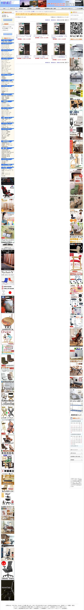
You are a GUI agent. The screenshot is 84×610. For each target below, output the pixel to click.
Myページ (12, 8)
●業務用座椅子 (5, 146)
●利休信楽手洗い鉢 (6, 151)
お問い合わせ (73, 453)
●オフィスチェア (5, 53)
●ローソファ (4, 61)
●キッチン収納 (5, 109)
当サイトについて (74, 449)
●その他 (3, 163)
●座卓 (3, 116)
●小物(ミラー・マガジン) (7, 169)
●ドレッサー (4, 139)
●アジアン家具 (5, 133)
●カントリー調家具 (6, 131)
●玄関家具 (4, 102)
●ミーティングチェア (6, 55)
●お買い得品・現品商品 (7, 41)
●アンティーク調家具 (6, 73)
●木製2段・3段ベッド (6, 127)
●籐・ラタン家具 (5, 135)
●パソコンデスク (5, 44)
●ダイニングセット (6, 114)
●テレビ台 (4, 120)
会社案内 (29, 8)
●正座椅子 (4, 78)
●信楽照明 (4, 157)
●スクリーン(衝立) (6, 105)
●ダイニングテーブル (6, 112)
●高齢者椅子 (4, 99)
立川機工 (33, 11)
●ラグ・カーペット (6, 174)
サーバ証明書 (79, 479)
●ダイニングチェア (6, 113)
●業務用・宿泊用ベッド (7, 144)
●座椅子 (3, 76)
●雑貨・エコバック (6, 173)
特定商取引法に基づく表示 (25, 608)
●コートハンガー (5, 104)
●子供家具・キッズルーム (7, 124)
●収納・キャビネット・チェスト (7, 171)
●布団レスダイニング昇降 (7, 81)
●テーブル (4, 64)
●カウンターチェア (6, 66)
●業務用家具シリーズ (6, 142)
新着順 (58, 62)
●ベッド (3, 87)
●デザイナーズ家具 (6, 134)
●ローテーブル (5, 70)
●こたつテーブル (5, 83)
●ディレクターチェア (6, 69)
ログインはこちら (75, 15)
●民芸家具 (4, 137)
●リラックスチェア (6, 62)
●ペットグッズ (5, 71)
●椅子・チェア (5, 67)
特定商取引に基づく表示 (50, 8)
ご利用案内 (37, 8)
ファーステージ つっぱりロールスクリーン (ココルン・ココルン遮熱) (23, 36)
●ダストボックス (5, 111)
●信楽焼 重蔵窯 (5, 149)
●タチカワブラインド (6, 106)
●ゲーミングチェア (6, 48)
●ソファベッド (5, 88)
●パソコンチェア (5, 46)
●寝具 (3, 92)
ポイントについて (74, 18)
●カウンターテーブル (6, 65)
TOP (4, 8)
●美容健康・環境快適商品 (7, 95)
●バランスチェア (5, 47)
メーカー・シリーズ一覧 (24, 11)
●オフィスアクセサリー (7, 57)
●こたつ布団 (4, 84)
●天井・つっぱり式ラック (7, 121)
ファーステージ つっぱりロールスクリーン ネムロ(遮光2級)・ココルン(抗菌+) (59, 36)
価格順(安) (47, 62)
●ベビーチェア (5, 126)
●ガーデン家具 (5, 160)
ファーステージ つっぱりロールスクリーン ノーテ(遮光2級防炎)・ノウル (59, 57)
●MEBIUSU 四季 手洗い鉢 (8, 152)
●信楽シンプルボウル (6, 153)
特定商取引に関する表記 (75, 456)
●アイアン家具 (5, 130)
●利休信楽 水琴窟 (6, 154)
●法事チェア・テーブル (7, 145)
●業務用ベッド (5, 91)
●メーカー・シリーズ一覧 (7, 166)
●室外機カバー (5, 161)
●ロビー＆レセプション (7, 54)
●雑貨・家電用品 (5, 97)
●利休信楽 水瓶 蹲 (6, 156)
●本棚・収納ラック (6, 119)
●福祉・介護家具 (5, 98)
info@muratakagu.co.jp (54, 605)
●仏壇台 (3, 138)
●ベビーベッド (5, 90)
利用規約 (21, 8)
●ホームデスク (5, 51)
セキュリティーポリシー (67, 8)
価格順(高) (53, 62)
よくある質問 (80, 8)
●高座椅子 (4, 77)
